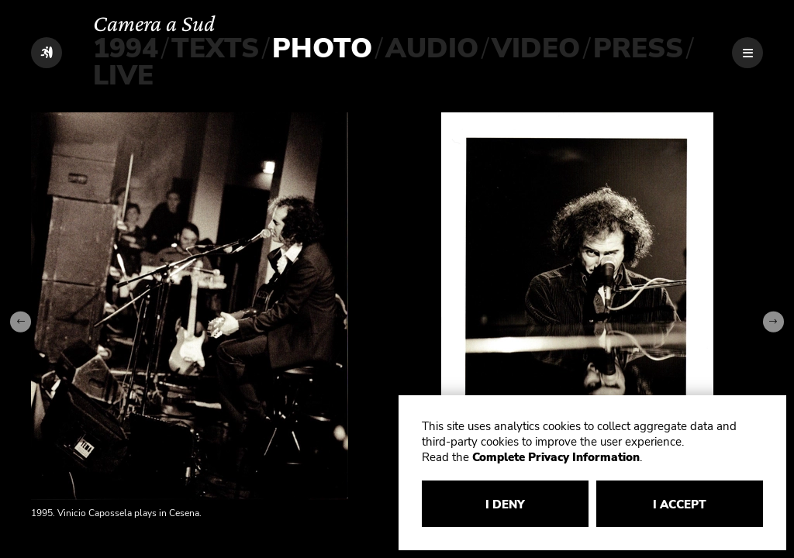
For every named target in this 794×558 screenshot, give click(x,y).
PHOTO (322, 48)
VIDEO (536, 48)
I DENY (505, 504)
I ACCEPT (679, 504)
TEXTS (215, 48)
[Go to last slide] (20, 322)
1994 (125, 48)
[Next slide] (773, 322)
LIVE (123, 75)
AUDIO (431, 48)
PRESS (638, 48)
